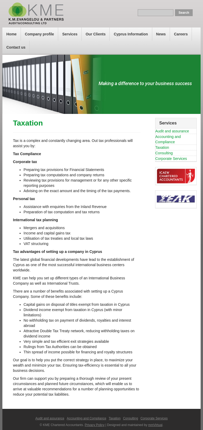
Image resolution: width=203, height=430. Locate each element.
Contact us (15, 47)
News (161, 34)
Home (11, 34)
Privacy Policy (95, 425)
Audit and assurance (172, 131)
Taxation (162, 147)
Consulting (164, 153)
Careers (181, 34)
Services (69, 34)
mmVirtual (155, 425)
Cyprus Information (131, 34)
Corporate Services (171, 158)
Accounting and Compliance (86, 418)
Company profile (39, 34)
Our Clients (95, 34)
